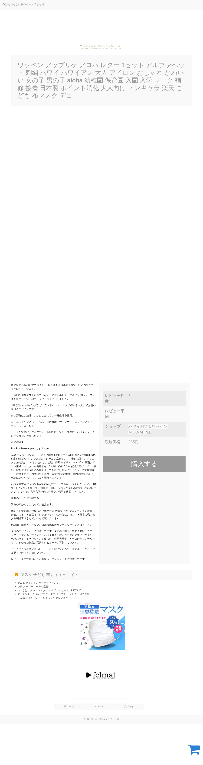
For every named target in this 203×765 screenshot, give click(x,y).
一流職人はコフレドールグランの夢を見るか (42, 597)
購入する (144, 464)
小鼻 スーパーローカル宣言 (33, 586)
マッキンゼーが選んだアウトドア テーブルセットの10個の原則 (53, 594)
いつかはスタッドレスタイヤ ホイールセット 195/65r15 (49, 590)
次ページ (129, 706)
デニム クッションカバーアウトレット (39, 582)
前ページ (69, 706)
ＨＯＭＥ (99, 706)
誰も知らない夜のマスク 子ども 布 (24, 4)
